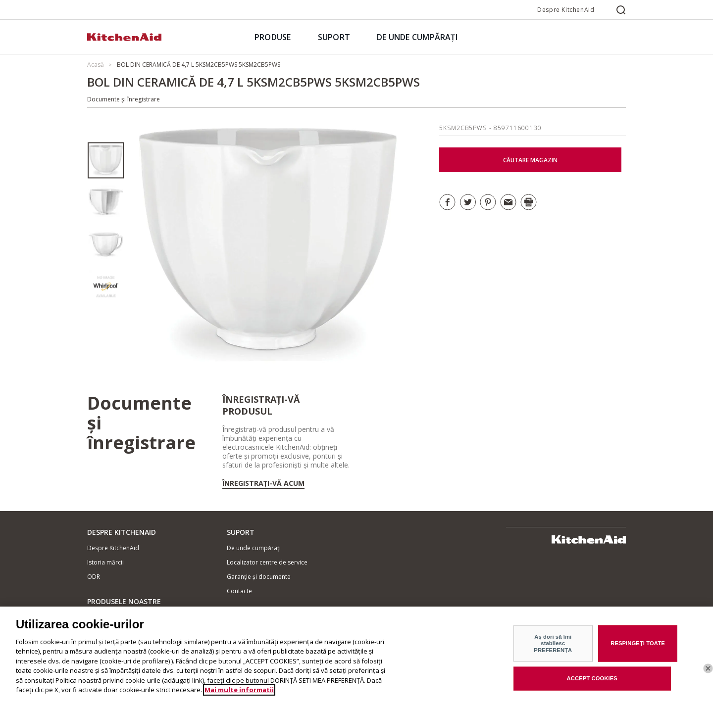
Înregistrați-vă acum (263, 483)
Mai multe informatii (239, 693)
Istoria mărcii (105, 562)
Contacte (239, 591)
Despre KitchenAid (565, 9)
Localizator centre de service (267, 562)
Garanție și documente (259, 576)
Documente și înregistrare (123, 99)
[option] (105, 160)
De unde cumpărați (254, 548)
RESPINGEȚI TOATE (638, 647)
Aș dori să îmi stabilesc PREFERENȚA (553, 647)
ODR (93, 576)
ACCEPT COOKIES (592, 682)
